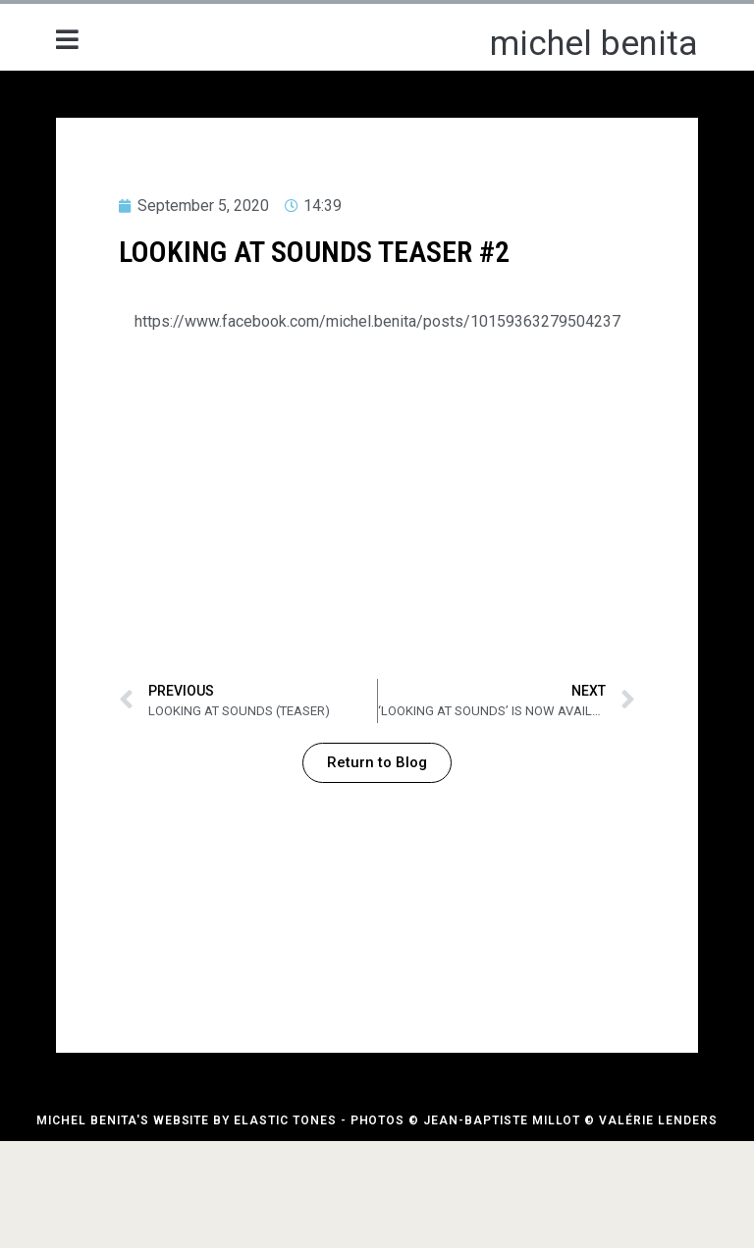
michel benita (594, 44)
